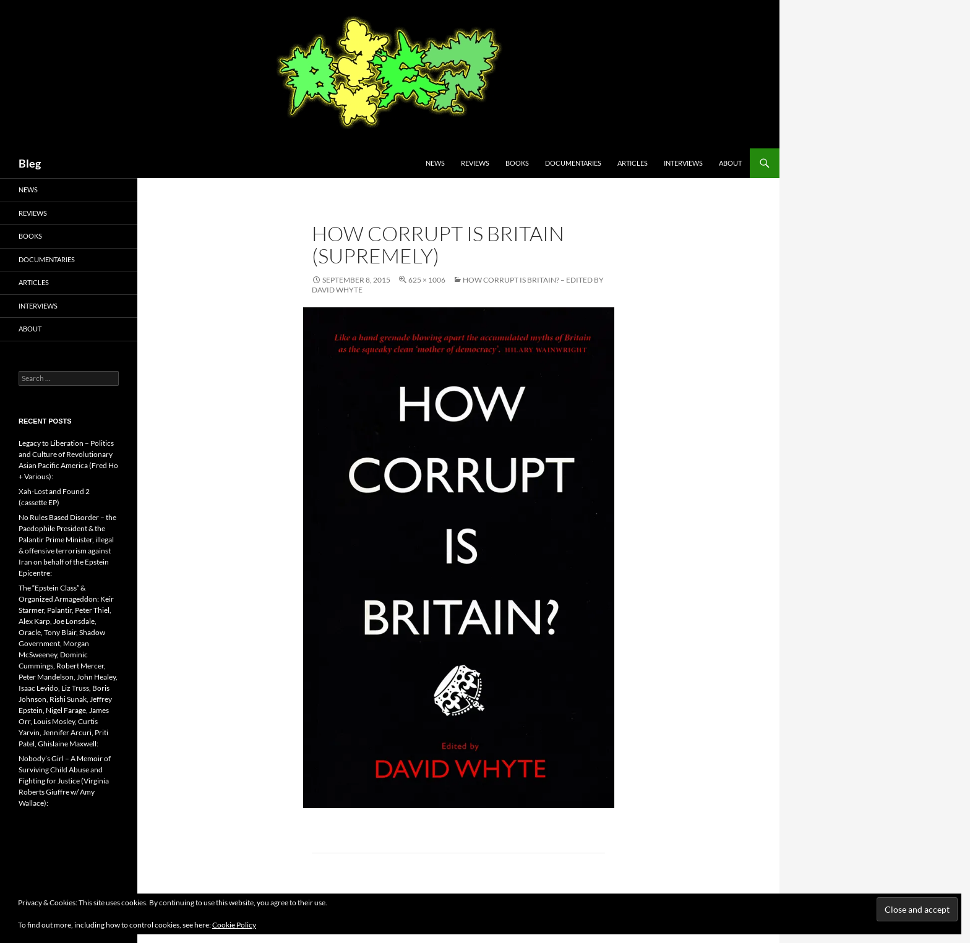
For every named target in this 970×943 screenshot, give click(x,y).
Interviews (683, 163)
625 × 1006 (426, 279)
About (730, 163)
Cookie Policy (234, 924)
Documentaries (573, 163)
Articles (632, 163)
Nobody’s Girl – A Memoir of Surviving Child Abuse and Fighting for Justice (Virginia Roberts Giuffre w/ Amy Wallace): (65, 781)
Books (517, 163)
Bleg (30, 163)
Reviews (475, 163)
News (435, 163)
